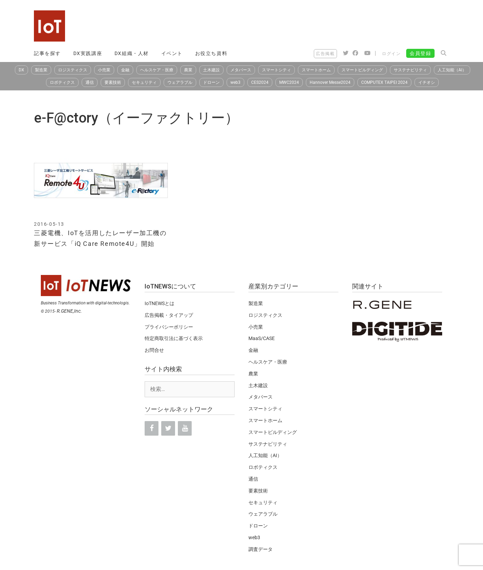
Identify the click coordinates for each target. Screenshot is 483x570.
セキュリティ (144, 82)
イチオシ (426, 82)
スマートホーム (316, 70)
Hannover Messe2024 (330, 82)
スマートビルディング (362, 70)
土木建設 (211, 70)
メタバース (240, 70)
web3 (235, 82)
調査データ (260, 549)
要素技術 (112, 82)
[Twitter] (168, 428)
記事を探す (47, 53)
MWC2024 (289, 82)
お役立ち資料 (211, 53)
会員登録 (420, 53)
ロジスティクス (72, 70)
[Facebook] (151, 428)
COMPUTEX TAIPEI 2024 (384, 82)
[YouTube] (185, 428)
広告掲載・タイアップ (169, 315)
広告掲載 (325, 53)
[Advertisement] (323, 26)
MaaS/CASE (261, 338)
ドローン (211, 82)
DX (21, 70)
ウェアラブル (179, 82)
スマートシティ (276, 70)
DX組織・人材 (132, 53)
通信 (89, 82)
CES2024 (259, 82)
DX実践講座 (87, 53)
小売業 (104, 70)
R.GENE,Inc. (69, 311)
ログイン (391, 53)
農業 (188, 70)
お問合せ (154, 350)
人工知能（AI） (452, 70)
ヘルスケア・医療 (156, 70)
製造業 (41, 70)
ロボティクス (62, 82)
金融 (125, 70)
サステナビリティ (410, 70)
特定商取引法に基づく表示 (174, 338)
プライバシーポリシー (169, 327)
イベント (172, 53)
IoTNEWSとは (159, 303)
